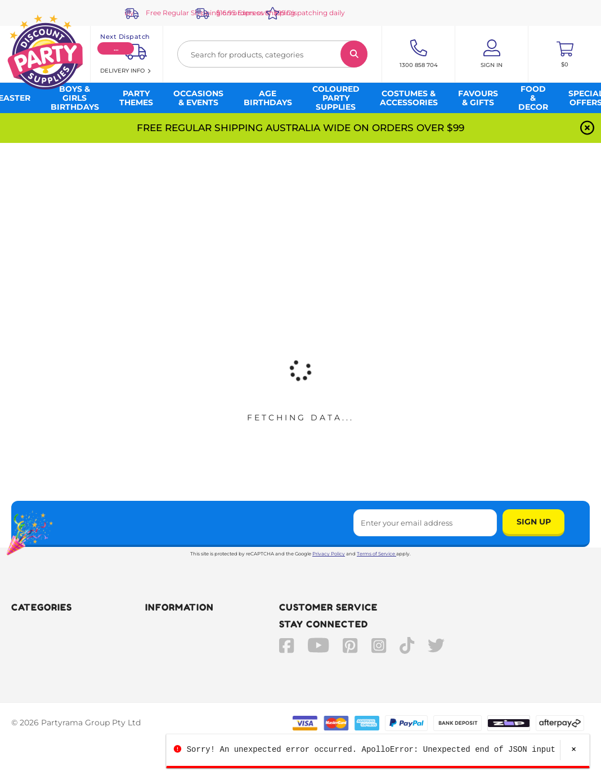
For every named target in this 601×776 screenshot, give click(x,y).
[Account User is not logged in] (491, 54)
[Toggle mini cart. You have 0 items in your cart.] (564, 54)
